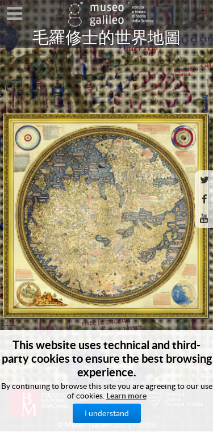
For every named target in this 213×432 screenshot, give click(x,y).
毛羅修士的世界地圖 (106, 38)
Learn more (126, 395)
